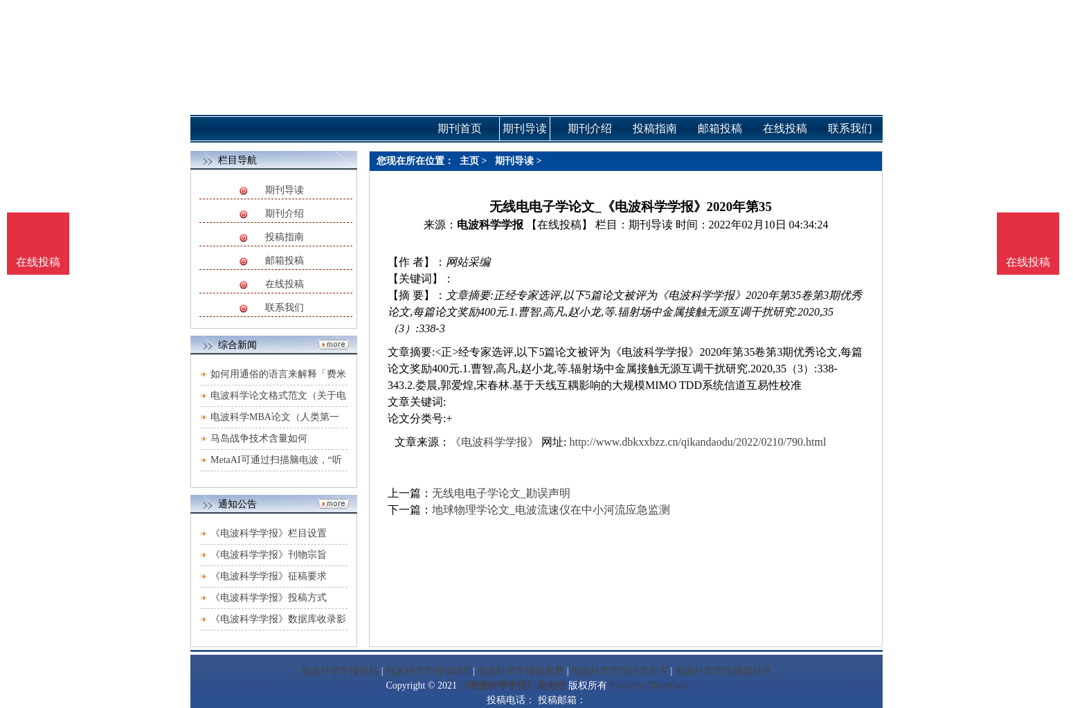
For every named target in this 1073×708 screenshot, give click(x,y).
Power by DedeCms (648, 685)
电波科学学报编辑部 (429, 671)
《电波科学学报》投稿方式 (268, 597)
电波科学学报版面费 (520, 671)
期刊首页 (460, 128)
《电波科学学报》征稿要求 (268, 576)
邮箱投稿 (284, 260)
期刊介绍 (284, 213)
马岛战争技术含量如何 (258, 438)
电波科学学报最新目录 (723, 671)
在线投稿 (284, 284)
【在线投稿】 (559, 224)
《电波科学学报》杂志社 (512, 685)
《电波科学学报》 (494, 442)
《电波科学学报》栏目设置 (268, 533)
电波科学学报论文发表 (619, 671)
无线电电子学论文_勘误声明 (501, 493)
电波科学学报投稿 (340, 671)
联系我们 (284, 307)
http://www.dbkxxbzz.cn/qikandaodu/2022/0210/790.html (697, 442)
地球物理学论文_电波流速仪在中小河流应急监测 (551, 510)
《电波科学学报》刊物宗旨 (268, 555)
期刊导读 (284, 190)
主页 (469, 161)
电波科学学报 (490, 224)
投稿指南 (284, 237)
